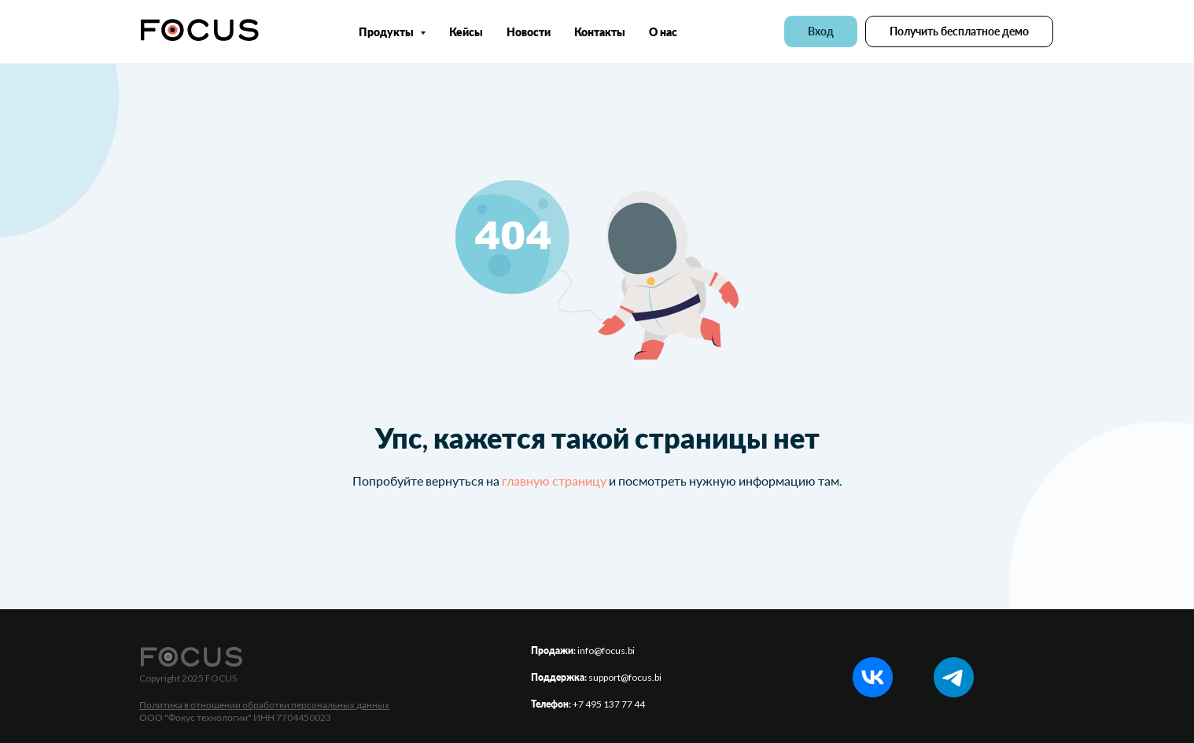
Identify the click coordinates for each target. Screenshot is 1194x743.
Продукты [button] (387, 32)
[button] (959, 31)
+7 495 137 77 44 (609, 704)
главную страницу (554, 480)
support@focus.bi (624, 677)
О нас (663, 32)
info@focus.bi (606, 650)
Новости (529, 32)
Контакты (599, 32)
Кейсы (466, 32)
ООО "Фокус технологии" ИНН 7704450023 (235, 717)
